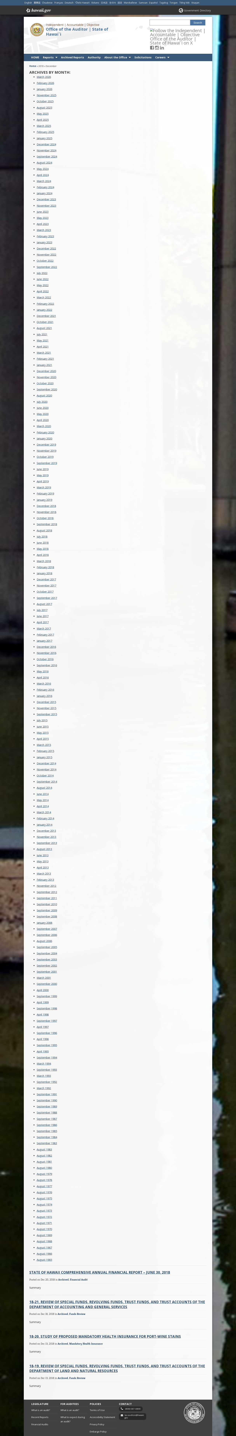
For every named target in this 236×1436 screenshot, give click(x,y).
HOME (35, 44)
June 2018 (42, 529)
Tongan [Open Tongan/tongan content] (174, 2)
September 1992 (47, 1069)
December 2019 (46, 431)
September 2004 (47, 940)
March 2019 (44, 474)
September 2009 (47, 897)
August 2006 (44, 928)
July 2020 (42, 388)
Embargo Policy (98, 1418)
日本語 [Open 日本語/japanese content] (104, 2)
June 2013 (42, 842)
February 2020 (45, 419)
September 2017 (47, 584)
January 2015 (44, 744)
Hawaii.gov (38, 10)
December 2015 (46, 688)
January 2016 (44, 682)
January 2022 (44, 296)
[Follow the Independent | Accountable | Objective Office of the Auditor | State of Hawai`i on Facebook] (157, 30)
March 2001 (44, 964)
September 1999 (47, 983)
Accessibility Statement (102, 1404)
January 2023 (44, 229)
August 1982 (44, 1142)
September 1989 (47, 1093)
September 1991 (47, 1081)
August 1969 (44, 1222)
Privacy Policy (97, 1411)
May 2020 (42, 401)
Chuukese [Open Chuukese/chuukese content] (47, 2)
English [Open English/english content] (28, 2)
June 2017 (42, 603)
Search (198, 22)
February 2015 (45, 738)
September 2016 (47, 652)
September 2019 (47, 450)
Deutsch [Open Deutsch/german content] (69, 2)
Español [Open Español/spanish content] (153, 2)
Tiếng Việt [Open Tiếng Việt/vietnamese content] (184, 2)
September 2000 (47, 970)
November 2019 (46, 437)
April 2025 (43, 106)
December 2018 (46, 492)
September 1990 (47, 1087)
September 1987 (47, 1105)
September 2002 (47, 952)
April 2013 (43, 854)
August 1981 (44, 1148)
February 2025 (45, 119)
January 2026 (44, 76)
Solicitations (143, 44)
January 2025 (44, 125)
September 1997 (47, 1007)
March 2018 (44, 548)
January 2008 (44, 909)
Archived (63, 1266)
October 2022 (45, 247)
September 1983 (47, 1130)
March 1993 (44, 1062)
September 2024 (47, 143)
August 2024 (44, 149)
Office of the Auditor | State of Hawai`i (77, 32)
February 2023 (45, 223)
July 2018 (42, 523)
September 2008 (47, 903)
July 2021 (42, 321)
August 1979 (44, 1161)
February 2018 (45, 554)
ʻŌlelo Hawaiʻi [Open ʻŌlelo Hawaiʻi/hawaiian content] (82, 2)
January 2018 (44, 560)
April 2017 (43, 609)
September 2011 (47, 885)
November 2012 (46, 872)
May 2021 (42, 327)
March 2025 (44, 112)
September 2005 (47, 934)
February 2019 (45, 480)
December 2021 (46, 303)
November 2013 (46, 823)
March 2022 (44, 284)
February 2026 (45, 69)
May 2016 (42, 658)
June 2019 (42, 456)
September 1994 (47, 1044)
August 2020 (44, 382)
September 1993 (47, 1056)
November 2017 (46, 572)
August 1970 (44, 1216)
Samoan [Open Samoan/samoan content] (143, 2)
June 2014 (42, 780)
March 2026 (44, 63)
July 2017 (42, 597)
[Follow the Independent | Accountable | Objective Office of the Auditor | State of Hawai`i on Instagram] (162, 30)
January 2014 (44, 811)
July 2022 (42, 259)
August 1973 (44, 1197)
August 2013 (44, 836)
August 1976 (44, 1179)
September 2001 (47, 958)
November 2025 (46, 82)
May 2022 (42, 272)
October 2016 (45, 646)
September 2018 (47, 511)
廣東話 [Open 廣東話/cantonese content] (37, 2)
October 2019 (45, 443)
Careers (160, 44)
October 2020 (45, 370)
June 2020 (42, 394)
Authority (94, 44)
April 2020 (43, 407)
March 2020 (44, 413)
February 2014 (45, 805)
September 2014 (47, 768)
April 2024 (43, 161)
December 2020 (46, 358)
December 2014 (46, 750)
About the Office (115, 44)
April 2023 (43, 211)
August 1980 (44, 1154)
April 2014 (43, 793)
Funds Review (77, 1300)
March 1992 (44, 1075)
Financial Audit (79, 1266)
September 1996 (47, 1020)
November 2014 (46, 756)
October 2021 (45, 309)
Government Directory (197, 10)
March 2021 (44, 339)
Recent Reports (39, 1404)
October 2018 (45, 505)
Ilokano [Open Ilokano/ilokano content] (95, 2)
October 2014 (45, 762)
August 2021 (44, 315)
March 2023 (44, 217)
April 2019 (43, 468)
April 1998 (43, 1001)
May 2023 (42, 204)
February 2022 (45, 290)
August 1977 (44, 1173)
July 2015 (42, 707)
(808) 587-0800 (132, 1395)
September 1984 (47, 1124)
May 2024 (42, 155)
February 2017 (45, 621)
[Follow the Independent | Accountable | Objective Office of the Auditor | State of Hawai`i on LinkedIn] (167, 30)
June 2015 (42, 713)
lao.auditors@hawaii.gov (134, 1403)
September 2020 (47, 376)
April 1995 (43, 1038)
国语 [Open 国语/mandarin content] (120, 2)
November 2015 (46, 695)
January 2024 (44, 180)
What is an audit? (40, 1397)
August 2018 (44, 517)
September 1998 (47, 995)
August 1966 (44, 1240)
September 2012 (47, 879)
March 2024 (44, 168)
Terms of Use (97, 1397)
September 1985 (47, 1118)
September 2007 (47, 915)
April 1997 (43, 1013)
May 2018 (42, 535)
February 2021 (45, 345)
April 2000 (43, 977)
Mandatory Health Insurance (86, 1330)
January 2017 (44, 627)
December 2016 (46, 633)
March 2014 (44, 799)
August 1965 (44, 1246)
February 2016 (45, 676)
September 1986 (47, 1111)
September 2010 (47, 891)
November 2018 (46, 499)
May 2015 (42, 719)
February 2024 (45, 174)
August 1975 (44, 1185)
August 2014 (44, 774)
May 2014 (42, 787)
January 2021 (44, 351)
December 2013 (46, 817)
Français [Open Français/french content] (58, 2)
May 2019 (42, 462)
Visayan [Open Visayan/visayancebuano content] (195, 2)
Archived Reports (72, 44)
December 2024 (46, 131)
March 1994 (44, 1050)
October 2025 (45, 88)
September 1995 (47, 1032)
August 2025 (44, 94)
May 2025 (42, 100)
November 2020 (46, 364)
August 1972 (44, 1203)
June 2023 (42, 198)
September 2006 (47, 922)
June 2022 (42, 266)
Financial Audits (39, 1411)
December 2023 (46, 186)
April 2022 (43, 278)
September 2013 (47, 830)
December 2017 (46, 566)
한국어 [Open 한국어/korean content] (112, 2)
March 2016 (44, 670)
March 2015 (44, 732)
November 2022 (46, 241)
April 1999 (43, 989)
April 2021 (43, 333)
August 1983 (44, 1136)
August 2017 (44, 590)
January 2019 (44, 486)
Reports (48, 44)
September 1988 (47, 1099)
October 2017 (45, 578)
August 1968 (44, 1228)
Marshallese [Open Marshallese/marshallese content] (130, 2)
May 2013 (42, 848)
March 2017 (44, 615)
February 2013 (45, 866)
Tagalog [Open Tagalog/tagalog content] (163, 2)
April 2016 (43, 664)
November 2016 (46, 640)
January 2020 (44, 425)
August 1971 (44, 1209)
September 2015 (47, 701)
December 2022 (46, 235)
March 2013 (44, 860)
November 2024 (46, 137)
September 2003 (47, 946)
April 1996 (43, 1026)
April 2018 (43, 541)
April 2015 (43, 725)
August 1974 (44, 1191)
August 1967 (44, 1234)
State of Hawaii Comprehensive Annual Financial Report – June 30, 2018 (99, 1259)
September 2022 (47, 253)
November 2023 (46, 192)
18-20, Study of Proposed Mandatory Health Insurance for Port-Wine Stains (105, 1323)
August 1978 (44, 1167)
